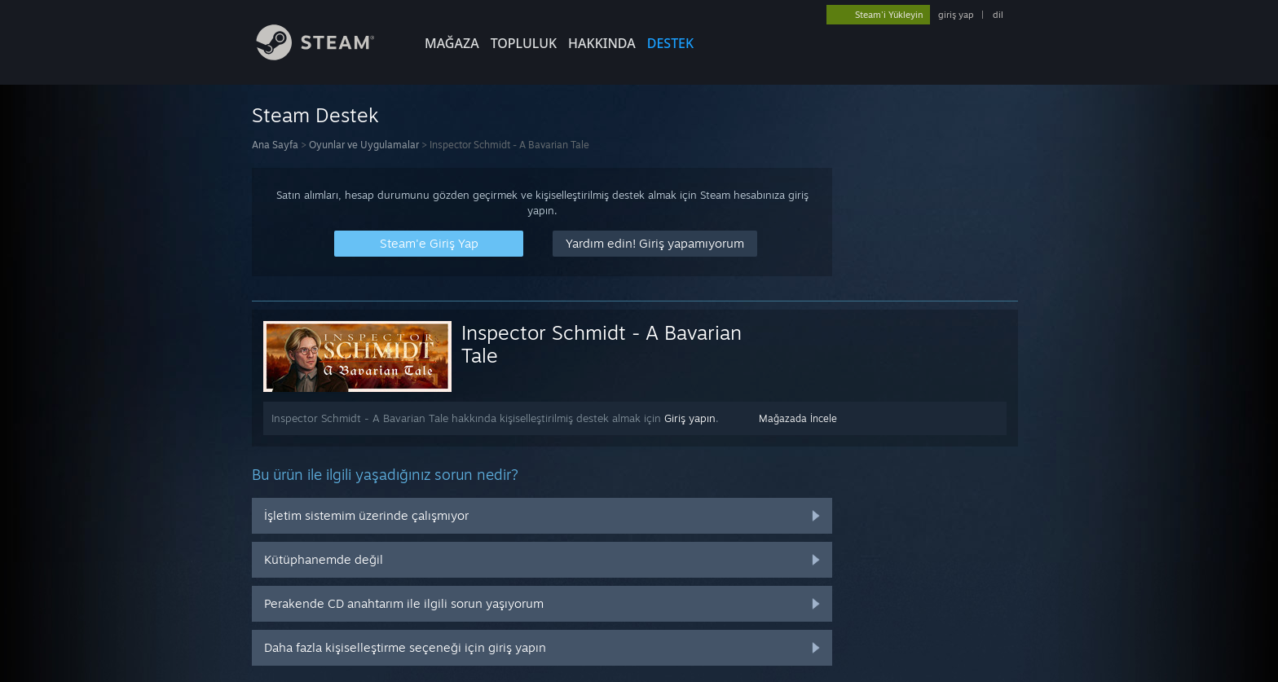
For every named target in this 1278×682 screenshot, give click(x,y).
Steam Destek (315, 115)
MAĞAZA (452, 43)
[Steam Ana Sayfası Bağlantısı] (327, 56)
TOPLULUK (524, 43)
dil (998, 14)
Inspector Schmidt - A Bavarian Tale (601, 343)
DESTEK (670, 43)
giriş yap (955, 14)
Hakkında (602, 43)
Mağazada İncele (798, 418)
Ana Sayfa (275, 145)
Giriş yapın (690, 418)
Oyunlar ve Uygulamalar (364, 145)
